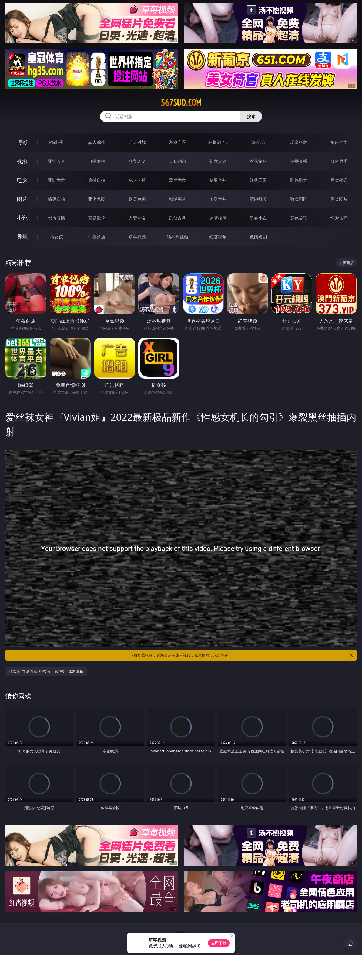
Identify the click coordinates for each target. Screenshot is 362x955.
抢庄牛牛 (339, 142)
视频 (22, 161)
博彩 (22, 142)
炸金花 (258, 142)
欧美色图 (137, 199)
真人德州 (96, 142)
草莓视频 (137, 237)
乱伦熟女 (298, 180)
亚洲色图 (96, 199)
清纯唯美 (258, 199)
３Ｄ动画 (177, 161)
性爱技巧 (339, 218)
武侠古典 (177, 218)
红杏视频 (218, 237)
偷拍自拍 (96, 180)
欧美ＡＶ (137, 161)
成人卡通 (137, 180)
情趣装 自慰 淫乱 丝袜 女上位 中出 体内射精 (46, 671)
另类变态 (339, 180)
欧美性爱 (177, 180)
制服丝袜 (218, 180)
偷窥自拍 (56, 199)
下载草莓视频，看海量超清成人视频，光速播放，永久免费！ (242, 655)
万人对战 (137, 142)
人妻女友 (137, 218)
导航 (22, 236)
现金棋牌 (298, 142)
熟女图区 (298, 199)
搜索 (251, 116)
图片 (22, 199)
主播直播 (298, 161)
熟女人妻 (218, 161)
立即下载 (218, 943)
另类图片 (339, 199)
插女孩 (56, 237)
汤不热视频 (177, 237)
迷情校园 (218, 218)
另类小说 (258, 218)
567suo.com (181, 102)
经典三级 (258, 180)
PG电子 (56, 142)
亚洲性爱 (56, 180)
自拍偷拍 (96, 161)
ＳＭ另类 (339, 161)
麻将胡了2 (218, 142)
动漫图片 (177, 199)
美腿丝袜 (218, 199)
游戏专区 (177, 142)
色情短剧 (258, 237)
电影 (22, 180)
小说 (22, 217)
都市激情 (56, 218)
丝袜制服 (258, 161)
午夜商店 (96, 237)
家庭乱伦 (96, 218)
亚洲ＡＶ (56, 161)
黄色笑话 (298, 218)
